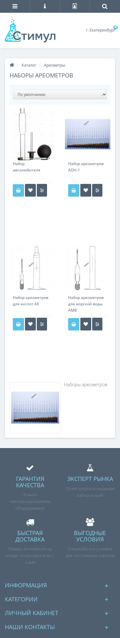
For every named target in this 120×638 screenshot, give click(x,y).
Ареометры (54, 65)
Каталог (29, 65)
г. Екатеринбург (100, 30)
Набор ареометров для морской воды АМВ (86, 304)
